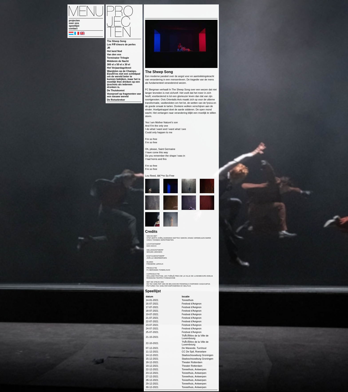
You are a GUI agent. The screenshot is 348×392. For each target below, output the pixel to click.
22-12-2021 (152, 369)
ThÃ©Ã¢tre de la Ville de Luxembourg (195, 337)
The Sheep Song (116, 41)
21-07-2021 (152, 317)
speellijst (74, 25)
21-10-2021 (152, 337)
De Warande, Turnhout (194, 348)
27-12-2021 (152, 376)
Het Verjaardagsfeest (119, 67)
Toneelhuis (188, 300)
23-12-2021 (152, 373)
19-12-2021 (152, 365)
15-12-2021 (152, 358)
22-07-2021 (152, 321)
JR (108, 47)
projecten (74, 20)
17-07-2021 (152, 307)
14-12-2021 (152, 355)
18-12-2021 (152, 362)
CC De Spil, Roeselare (194, 351)
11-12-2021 (152, 351)
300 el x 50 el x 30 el (118, 64)
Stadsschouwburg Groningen (197, 355)
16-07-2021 (152, 303)
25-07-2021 (152, 332)
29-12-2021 (152, 383)
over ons (74, 23)
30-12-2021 (152, 387)
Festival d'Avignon (192, 303)
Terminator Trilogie (118, 57)
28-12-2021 (152, 380)
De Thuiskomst (116, 90)
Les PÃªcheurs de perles (121, 44)
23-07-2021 (152, 325)
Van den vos (114, 54)
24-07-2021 (152, 328)
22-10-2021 (152, 343)
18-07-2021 (152, 310)
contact (73, 28)
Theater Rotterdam (192, 362)
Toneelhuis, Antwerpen (194, 369)
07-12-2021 (152, 348)
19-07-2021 (152, 314)
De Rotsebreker (116, 99)
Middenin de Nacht (118, 61)
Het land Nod (114, 51)
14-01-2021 (152, 300)
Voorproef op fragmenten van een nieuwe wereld (124, 95)
